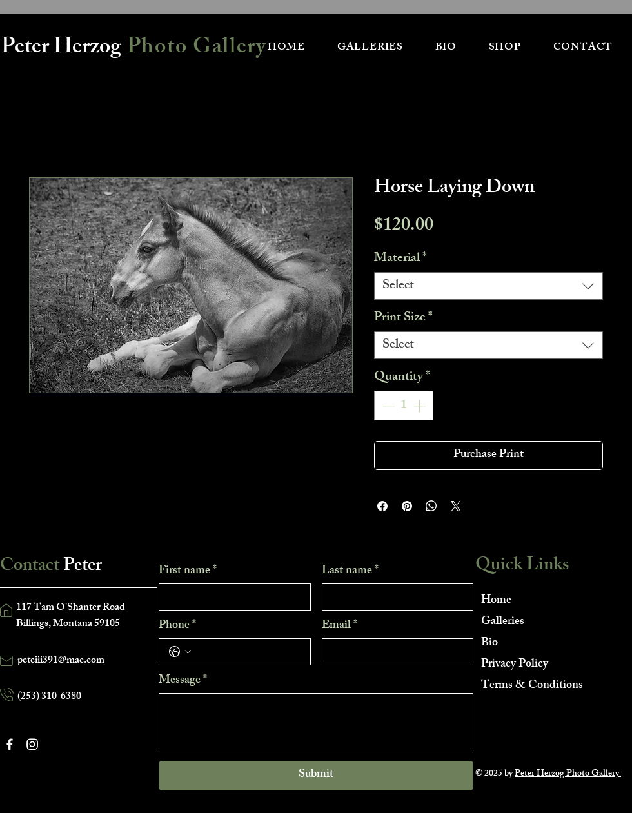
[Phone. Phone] (247, 652)
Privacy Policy (514, 664)
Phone (177, 626)
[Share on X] (456, 506)
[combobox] (488, 286)
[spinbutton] (404, 405)
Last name (350, 571)
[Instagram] (32, 744)
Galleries (502, 622)
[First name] (230, 597)
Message (183, 681)
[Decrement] (387, 405)
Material (400, 259)
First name (188, 571)
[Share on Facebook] (382, 506)
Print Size (403, 318)
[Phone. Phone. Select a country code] (180, 652)
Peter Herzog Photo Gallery (568, 774)
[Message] (316, 723)
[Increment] (420, 405)
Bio (489, 643)
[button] (370, 48)
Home (496, 601)
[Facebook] (9, 744)
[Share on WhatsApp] (431, 506)
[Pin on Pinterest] (407, 506)
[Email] (394, 652)
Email (339, 626)
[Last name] (394, 597)
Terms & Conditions (526, 686)
